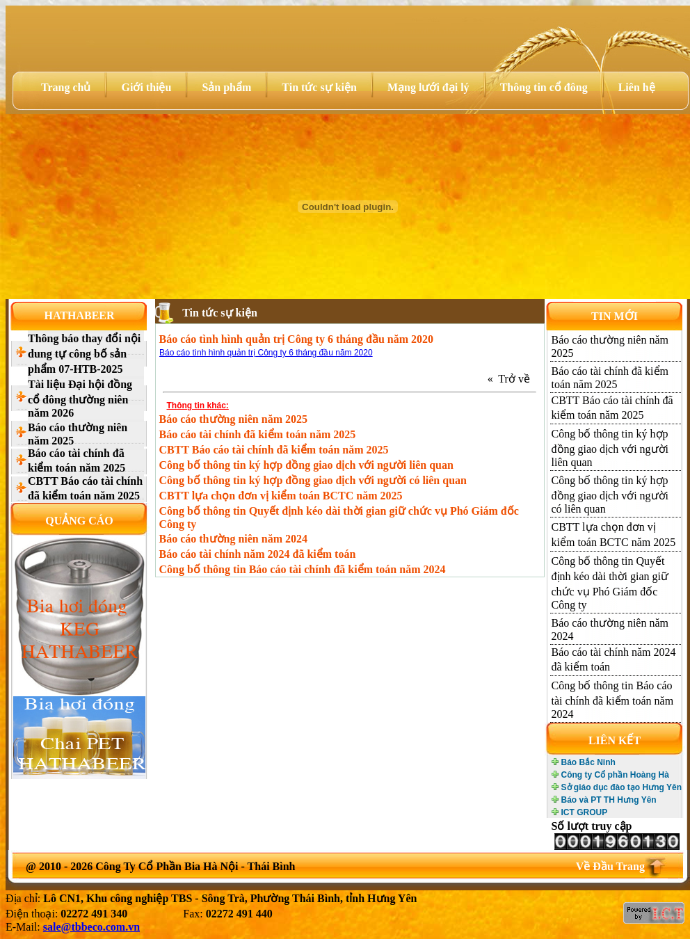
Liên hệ (636, 87)
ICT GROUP (584, 812)
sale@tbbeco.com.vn (91, 927)
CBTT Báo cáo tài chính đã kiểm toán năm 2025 (85, 488)
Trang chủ (65, 87)
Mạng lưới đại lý (428, 87)
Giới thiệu (146, 87)
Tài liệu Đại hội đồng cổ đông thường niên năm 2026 (80, 398)
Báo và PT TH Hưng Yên (609, 800)
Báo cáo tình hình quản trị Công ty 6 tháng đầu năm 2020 (266, 353)
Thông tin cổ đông (544, 87)
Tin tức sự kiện (319, 87)
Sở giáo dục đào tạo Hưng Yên (621, 787)
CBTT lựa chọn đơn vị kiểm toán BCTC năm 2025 (281, 495)
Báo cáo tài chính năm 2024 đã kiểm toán (257, 554)
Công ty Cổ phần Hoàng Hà (615, 775)
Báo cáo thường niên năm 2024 (233, 539)
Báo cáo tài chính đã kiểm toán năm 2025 (76, 460)
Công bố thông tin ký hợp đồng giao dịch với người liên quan (306, 465)
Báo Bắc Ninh (588, 762)
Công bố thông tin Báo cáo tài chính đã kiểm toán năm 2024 (302, 569)
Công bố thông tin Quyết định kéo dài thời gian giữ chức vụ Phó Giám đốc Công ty (339, 517)
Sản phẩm (226, 87)
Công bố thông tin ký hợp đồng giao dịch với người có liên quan (313, 480)
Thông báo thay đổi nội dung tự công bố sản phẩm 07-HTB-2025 (84, 353)
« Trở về (512, 379)
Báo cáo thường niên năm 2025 (77, 434)
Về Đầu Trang (610, 866)
